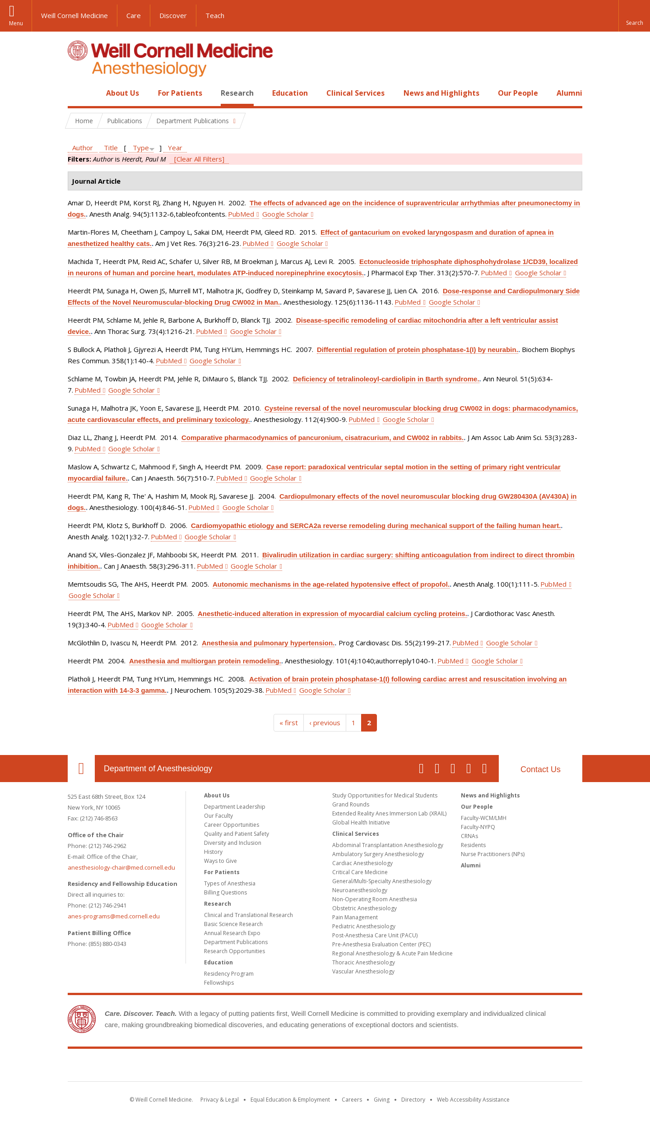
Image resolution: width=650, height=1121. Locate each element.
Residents (473, 845)
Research (237, 93)
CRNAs (469, 836)
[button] (634, 16)
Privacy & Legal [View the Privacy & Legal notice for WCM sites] (219, 1099)
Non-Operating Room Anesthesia (374, 899)
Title (111, 147)
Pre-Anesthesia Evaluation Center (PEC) (381, 944)
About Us (122, 93)
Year (175, 147)
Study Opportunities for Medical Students (384, 795)
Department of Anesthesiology (158, 768)
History (213, 852)
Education (290, 93)
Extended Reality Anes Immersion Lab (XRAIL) (389, 813)
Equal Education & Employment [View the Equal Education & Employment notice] (290, 1099)
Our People (518, 93)
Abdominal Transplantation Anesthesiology (387, 845)
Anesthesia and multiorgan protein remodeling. (205, 661)
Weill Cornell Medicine (74, 15)
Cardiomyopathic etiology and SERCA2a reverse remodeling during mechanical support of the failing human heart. (376, 525)
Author (82, 147)
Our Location (81, 768)
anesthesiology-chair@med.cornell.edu (121, 867)
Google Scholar (285, 213)
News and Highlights (441, 93)
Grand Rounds (350, 804)
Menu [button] (16, 23)
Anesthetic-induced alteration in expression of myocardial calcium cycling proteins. (332, 613)
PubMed (241, 213)
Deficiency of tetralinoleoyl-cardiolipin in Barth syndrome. (386, 379)
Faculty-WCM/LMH (483, 818)
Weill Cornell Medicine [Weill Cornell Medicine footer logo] (325, 1066)
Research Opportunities (234, 951)
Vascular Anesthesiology (363, 971)
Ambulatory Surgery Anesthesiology (378, 854)
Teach (214, 15)
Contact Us (540, 769)
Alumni (569, 93)
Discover (173, 15)
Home (77, 93)
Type (141, 147)
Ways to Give (220, 861)
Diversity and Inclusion (232, 843)
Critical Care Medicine (360, 872)
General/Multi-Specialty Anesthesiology (382, 881)
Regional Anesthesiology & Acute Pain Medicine (392, 953)
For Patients (180, 93)
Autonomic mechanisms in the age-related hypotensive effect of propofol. (331, 584)
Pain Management (355, 917)
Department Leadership (234, 807)
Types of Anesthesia (229, 883)
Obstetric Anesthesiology (364, 908)
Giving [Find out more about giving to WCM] (382, 1099)
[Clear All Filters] (199, 158)
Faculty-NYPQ (478, 827)
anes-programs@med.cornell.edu (114, 916)
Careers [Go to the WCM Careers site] (352, 1099)
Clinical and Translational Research (248, 915)
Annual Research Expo (232, 933)
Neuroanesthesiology (359, 890)
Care (133, 15)
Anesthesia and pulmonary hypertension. (268, 643)
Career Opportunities (231, 825)
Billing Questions (225, 892)
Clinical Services (355, 93)
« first (288, 722)
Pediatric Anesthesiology (363, 926)
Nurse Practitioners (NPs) (493, 854)
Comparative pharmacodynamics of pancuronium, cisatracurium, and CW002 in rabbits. (322, 437)
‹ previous (324, 722)
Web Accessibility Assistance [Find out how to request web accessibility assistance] (473, 1099)
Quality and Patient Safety (236, 834)
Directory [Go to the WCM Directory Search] (413, 1099)
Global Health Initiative (361, 822)
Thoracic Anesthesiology (363, 962)
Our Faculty (218, 816)
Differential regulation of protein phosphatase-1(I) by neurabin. (417, 349)
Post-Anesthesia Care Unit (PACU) (375, 935)
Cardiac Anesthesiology (362, 863)
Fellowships (219, 983)
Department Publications (236, 942)
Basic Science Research (233, 924)
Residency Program (229, 973)
